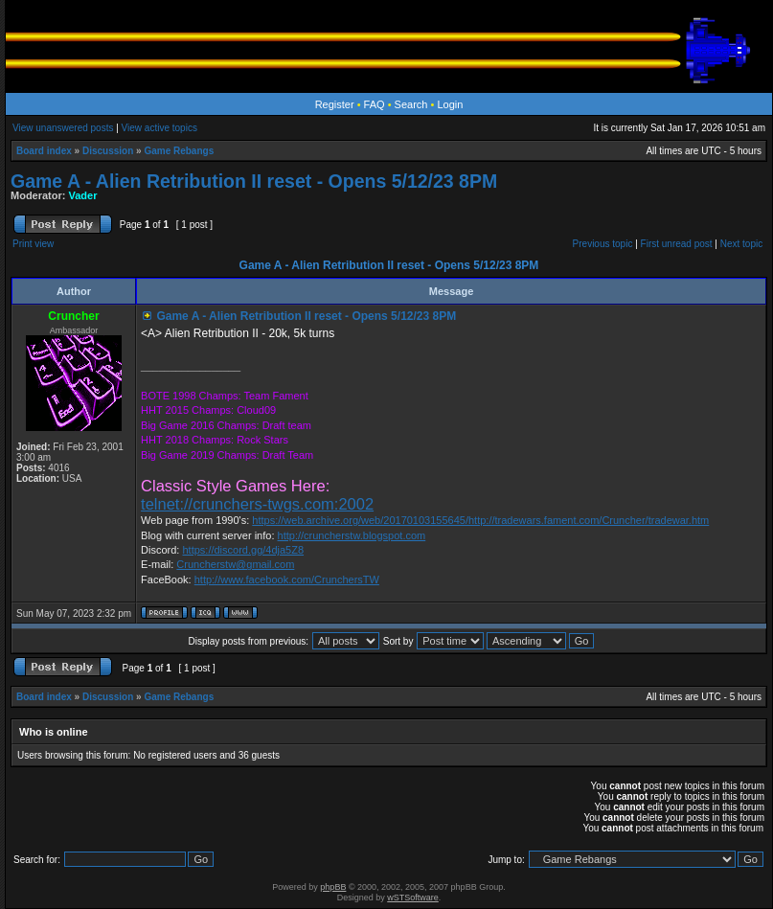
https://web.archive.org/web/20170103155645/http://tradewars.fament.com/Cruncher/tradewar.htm (480, 520)
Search (411, 104)
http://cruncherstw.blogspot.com (352, 535)
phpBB (333, 887)
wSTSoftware (413, 897)
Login (450, 104)
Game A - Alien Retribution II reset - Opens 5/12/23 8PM (254, 181)
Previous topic (603, 244)
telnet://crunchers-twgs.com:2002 (257, 503)
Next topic (741, 244)
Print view (33, 244)
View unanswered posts (62, 128)
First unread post (677, 244)
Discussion (107, 151)
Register (334, 104)
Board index (44, 151)
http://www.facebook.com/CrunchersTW (286, 579)
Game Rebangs (179, 151)
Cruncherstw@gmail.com (235, 564)
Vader (83, 195)
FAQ (374, 104)
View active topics (159, 128)
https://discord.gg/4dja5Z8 (243, 550)
